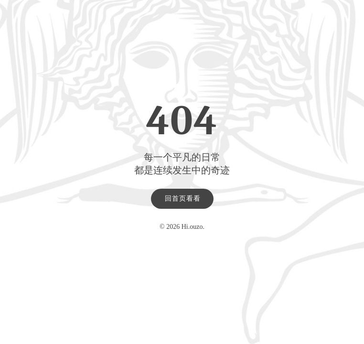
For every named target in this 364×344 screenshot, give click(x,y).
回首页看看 (183, 198)
